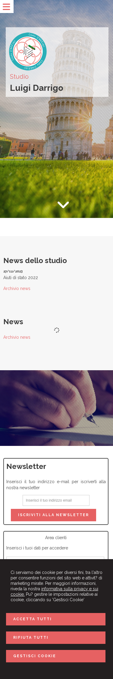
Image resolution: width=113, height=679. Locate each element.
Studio (19, 76)
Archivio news (16, 288)
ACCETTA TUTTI (32, 619)
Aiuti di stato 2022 (20, 277)
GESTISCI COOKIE (34, 656)
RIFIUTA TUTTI (31, 637)
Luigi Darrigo (36, 88)
